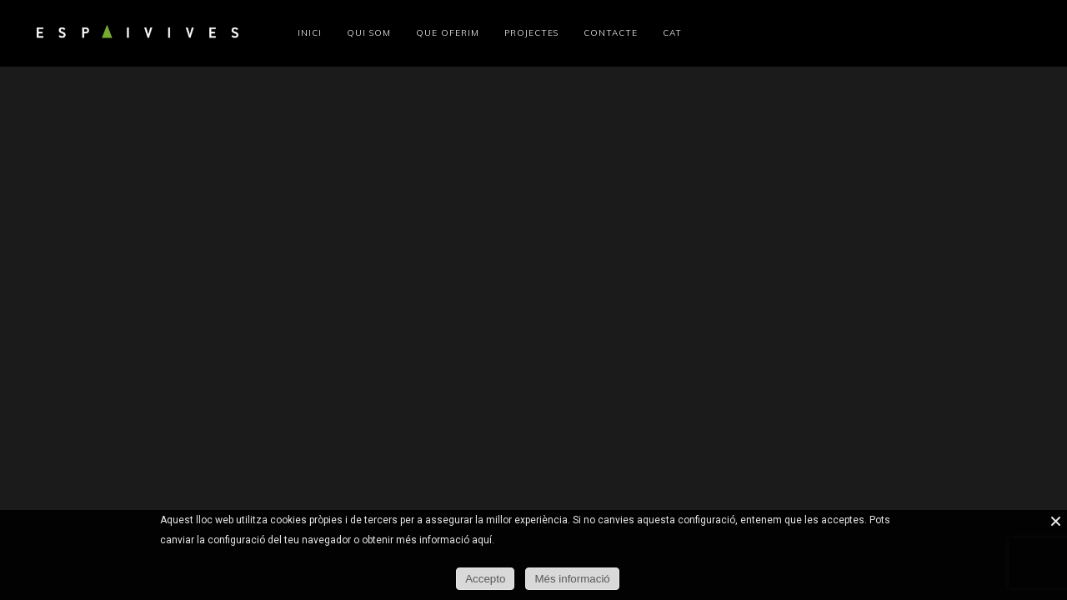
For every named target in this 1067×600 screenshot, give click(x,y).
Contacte (611, 33)
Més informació (571, 578)
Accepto (485, 578)
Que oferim (447, 33)
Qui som (369, 33)
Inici (310, 33)
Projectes (531, 33)
